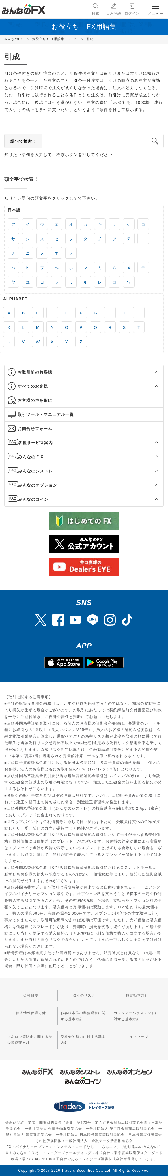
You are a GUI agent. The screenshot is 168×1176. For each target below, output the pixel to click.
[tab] (84, 372)
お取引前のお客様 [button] (35, 372)
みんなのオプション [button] (37, 485)
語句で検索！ (23, 141)
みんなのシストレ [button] (35, 471)
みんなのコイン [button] (33, 499)
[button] (151, 372)
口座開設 (114, 9)
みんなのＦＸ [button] (31, 457)
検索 (95, 9)
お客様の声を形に (35, 400)
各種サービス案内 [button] (35, 442)
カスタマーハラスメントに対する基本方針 (136, 1016)
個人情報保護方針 (31, 1013)
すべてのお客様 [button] (33, 386)
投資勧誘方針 (137, 995)
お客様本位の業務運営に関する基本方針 (83, 1016)
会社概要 (30, 995)
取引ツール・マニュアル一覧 (46, 414)
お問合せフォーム (35, 428)
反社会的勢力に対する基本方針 (83, 1040)
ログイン (132, 9)
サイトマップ (137, 1037)
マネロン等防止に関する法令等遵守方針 (29, 1040)
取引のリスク (84, 995)
